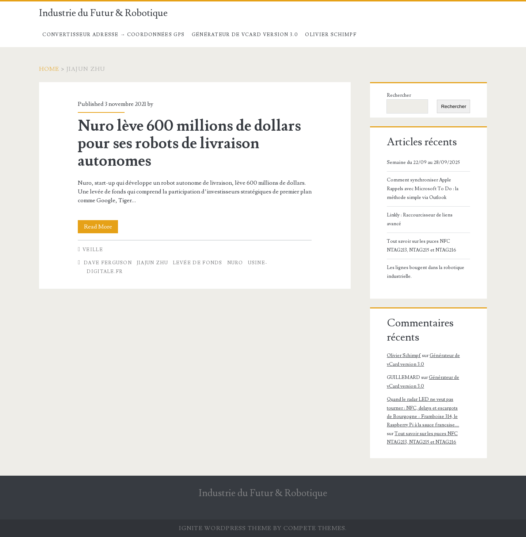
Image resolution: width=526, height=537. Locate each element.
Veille (93, 250)
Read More (101, 226)
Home (49, 69)
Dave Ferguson (108, 263)
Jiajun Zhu (152, 263)
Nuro (235, 263)
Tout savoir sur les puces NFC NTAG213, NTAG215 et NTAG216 (421, 245)
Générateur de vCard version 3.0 (245, 35)
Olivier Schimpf (331, 35)
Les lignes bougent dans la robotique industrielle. (425, 272)
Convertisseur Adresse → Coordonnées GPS (113, 35)
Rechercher (399, 95)
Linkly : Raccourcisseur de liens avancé (420, 219)
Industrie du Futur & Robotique (103, 13)
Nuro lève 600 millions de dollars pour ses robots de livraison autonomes (189, 143)
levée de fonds (197, 263)
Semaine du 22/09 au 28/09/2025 (423, 162)
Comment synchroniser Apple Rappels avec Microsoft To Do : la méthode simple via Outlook (422, 188)
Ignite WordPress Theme (225, 528)
